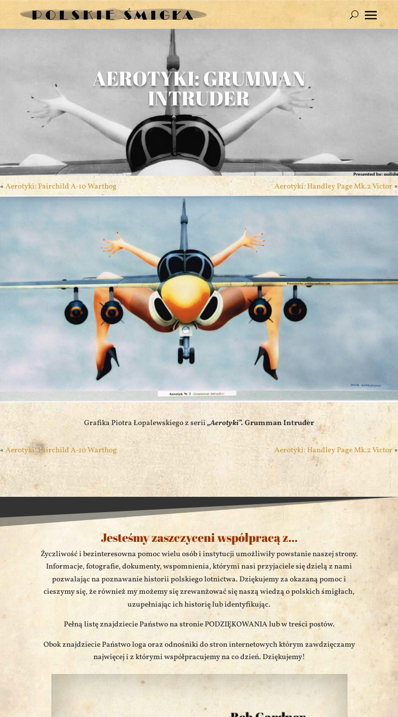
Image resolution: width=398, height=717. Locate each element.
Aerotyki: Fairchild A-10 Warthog (61, 187)
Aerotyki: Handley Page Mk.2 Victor (333, 187)
